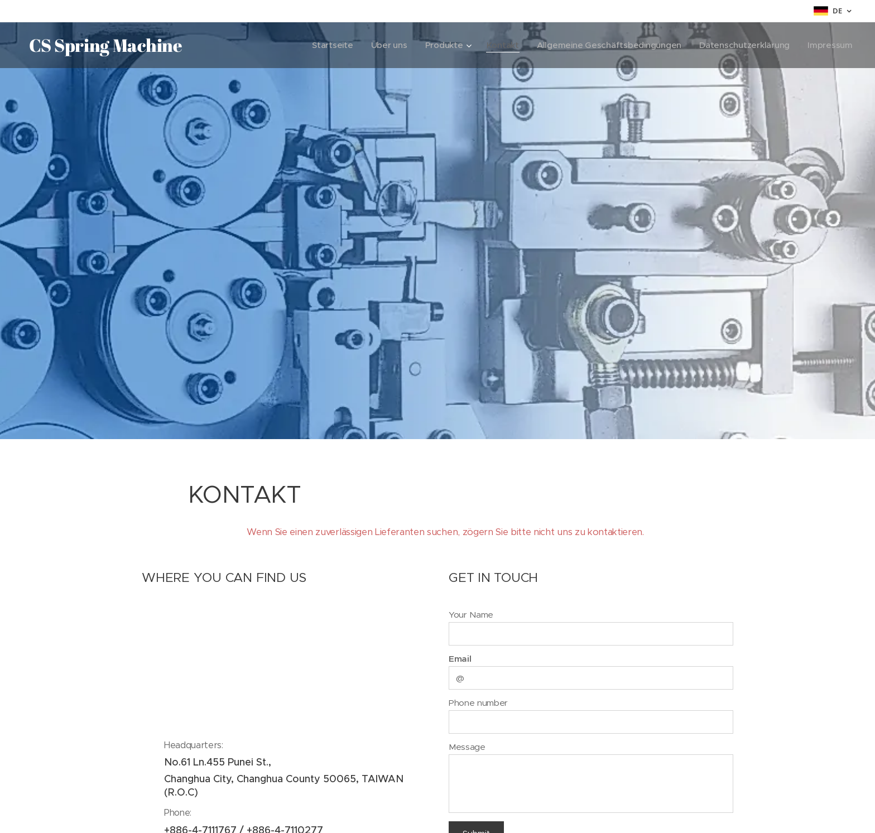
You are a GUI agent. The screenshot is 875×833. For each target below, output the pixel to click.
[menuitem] (323, 45)
